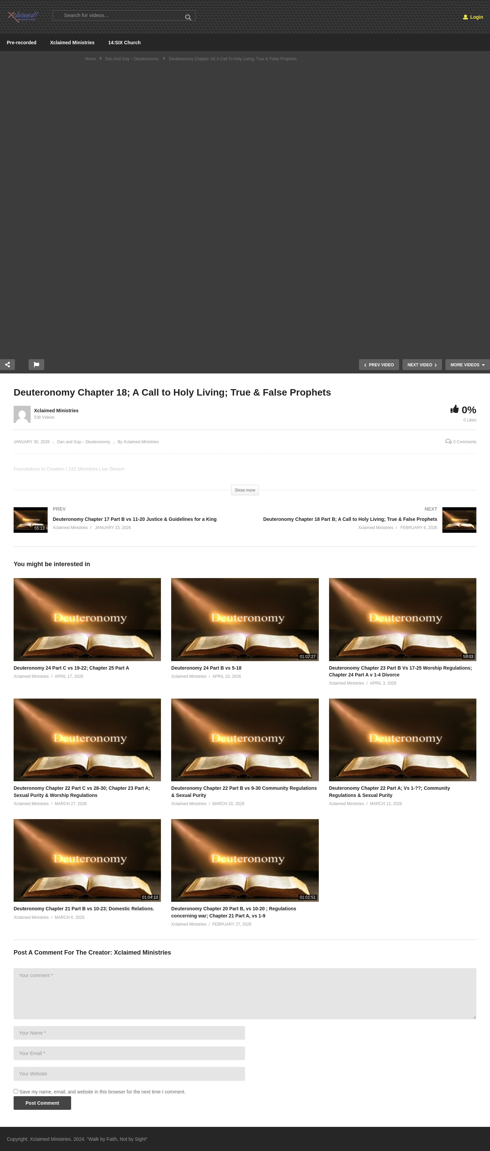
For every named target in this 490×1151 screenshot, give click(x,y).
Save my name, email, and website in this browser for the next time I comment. (102, 1091)
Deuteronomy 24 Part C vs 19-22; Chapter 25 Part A (71, 668)
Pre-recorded (21, 42)
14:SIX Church (124, 42)
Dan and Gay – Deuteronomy (83, 441)
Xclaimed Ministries (72, 42)
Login (473, 17)
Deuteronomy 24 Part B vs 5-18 (206, 668)
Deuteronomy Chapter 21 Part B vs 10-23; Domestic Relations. (84, 908)
